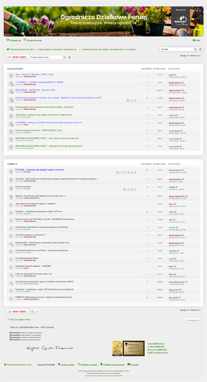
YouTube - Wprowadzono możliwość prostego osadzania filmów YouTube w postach (56, 179)
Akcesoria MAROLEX (157, 350)
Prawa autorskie (23, 186)
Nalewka (27, 132)
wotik (171, 212)
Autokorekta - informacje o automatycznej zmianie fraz (42, 242)
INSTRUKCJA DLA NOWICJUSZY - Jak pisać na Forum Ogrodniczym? (48, 146)
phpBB (99, 371)
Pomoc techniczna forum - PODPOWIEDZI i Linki (38, 130)
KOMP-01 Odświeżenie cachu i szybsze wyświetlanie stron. (44, 297)
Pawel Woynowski (31, 284)
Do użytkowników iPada (26, 258)
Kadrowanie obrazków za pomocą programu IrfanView (41, 227)
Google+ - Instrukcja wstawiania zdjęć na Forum (38, 211)
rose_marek (28, 140)
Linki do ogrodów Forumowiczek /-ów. (33, 274)
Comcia (27, 117)
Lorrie (171, 259)
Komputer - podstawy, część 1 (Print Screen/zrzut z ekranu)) (44, 289)
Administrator (30, 77)
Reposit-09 (174, 290)
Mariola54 (173, 298)
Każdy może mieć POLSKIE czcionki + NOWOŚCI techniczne (44, 219)
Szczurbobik (174, 131)
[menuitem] (196, 40)
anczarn (27, 189)
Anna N (27, 172)
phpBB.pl (116, 373)
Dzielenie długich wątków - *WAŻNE (33, 266)
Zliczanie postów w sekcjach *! (30, 235)
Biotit (171, 75)
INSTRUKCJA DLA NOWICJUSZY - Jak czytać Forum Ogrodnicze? (47, 138)
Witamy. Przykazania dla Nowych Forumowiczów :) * (40, 196)
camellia (27, 253)
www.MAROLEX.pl (156, 344)
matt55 (172, 187)
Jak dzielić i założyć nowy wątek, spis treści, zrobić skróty (43, 114)
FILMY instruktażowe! (158, 353)
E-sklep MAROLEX (156, 347)
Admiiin (27, 291)
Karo (26, 125)
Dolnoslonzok (175, 170)
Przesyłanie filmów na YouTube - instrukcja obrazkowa (41, 250)
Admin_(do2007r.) (31, 198)
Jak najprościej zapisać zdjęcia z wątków (35, 203)
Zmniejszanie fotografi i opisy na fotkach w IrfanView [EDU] (44, 281)
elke (171, 220)
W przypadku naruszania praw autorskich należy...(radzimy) (44, 107)
